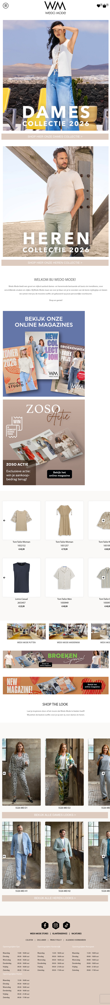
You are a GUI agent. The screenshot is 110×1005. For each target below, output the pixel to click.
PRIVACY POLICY (56, 940)
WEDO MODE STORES (39, 934)
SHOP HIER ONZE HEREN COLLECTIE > (55, 262)
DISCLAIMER (41, 940)
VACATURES (76, 934)
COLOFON (29, 940)
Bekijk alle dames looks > (55, 814)
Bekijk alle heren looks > (55, 898)
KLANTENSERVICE (59, 934)
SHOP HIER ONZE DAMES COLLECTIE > (55, 136)
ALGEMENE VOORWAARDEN (76, 940)
